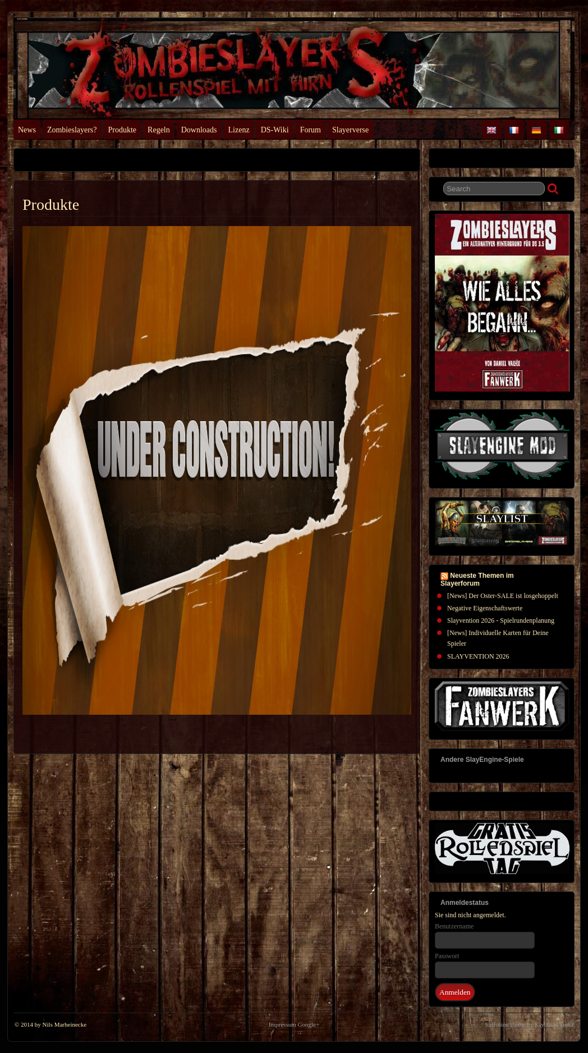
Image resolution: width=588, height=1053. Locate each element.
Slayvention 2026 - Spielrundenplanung (500, 620)
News (27, 130)
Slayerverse (350, 130)
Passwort (447, 956)
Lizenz (239, 130)
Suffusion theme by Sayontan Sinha (529, 1024)
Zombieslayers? (72, 130)
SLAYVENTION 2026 (478, 656)
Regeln (159, 130)
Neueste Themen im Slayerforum (477, 579)
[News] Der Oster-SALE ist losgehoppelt (502, 596)
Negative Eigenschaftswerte (484, 608)
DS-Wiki (275, 130)
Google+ (309, 1024)
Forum (310, 130)
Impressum (282, 1024)
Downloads (199, 130)
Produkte (122, 130)
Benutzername (454, 926)
